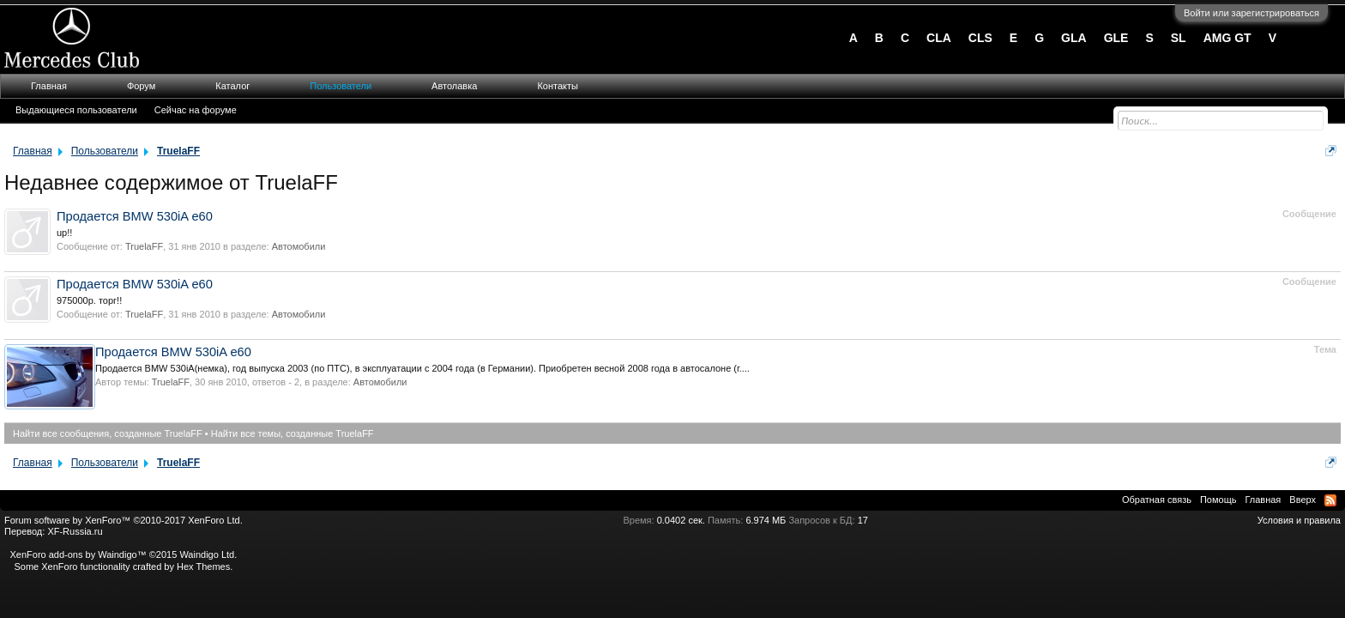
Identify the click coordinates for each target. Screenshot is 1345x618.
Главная (49, 86)
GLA (1074, 38)
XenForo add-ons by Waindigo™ (77, 554)
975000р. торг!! (89, 300)
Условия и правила (1299, 520)
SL (1178, 38)
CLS (980, 38)
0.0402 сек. (681, 520)
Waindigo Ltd (206, 554)
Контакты (557, 86)
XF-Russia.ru (74, 531)
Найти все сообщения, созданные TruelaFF (107, 433)
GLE (1116, 38)
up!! (64, 232)
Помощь (1218, 499)
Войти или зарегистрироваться (1251, 13)
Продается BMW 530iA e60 (135, 216)
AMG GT (1227, 38)
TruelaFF (144, 246)
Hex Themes (203, 566)
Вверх (1302, 499)
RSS (1330, 500)
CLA (938, 38)
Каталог (232, 86)
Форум (141, 86)
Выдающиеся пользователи (76, 110)
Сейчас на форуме (195, 110)
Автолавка (454, 86)
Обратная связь (1156, 499)
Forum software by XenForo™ (123, 520)
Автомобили (299, 246)
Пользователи (340, 86)
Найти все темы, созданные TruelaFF (292, 433)
